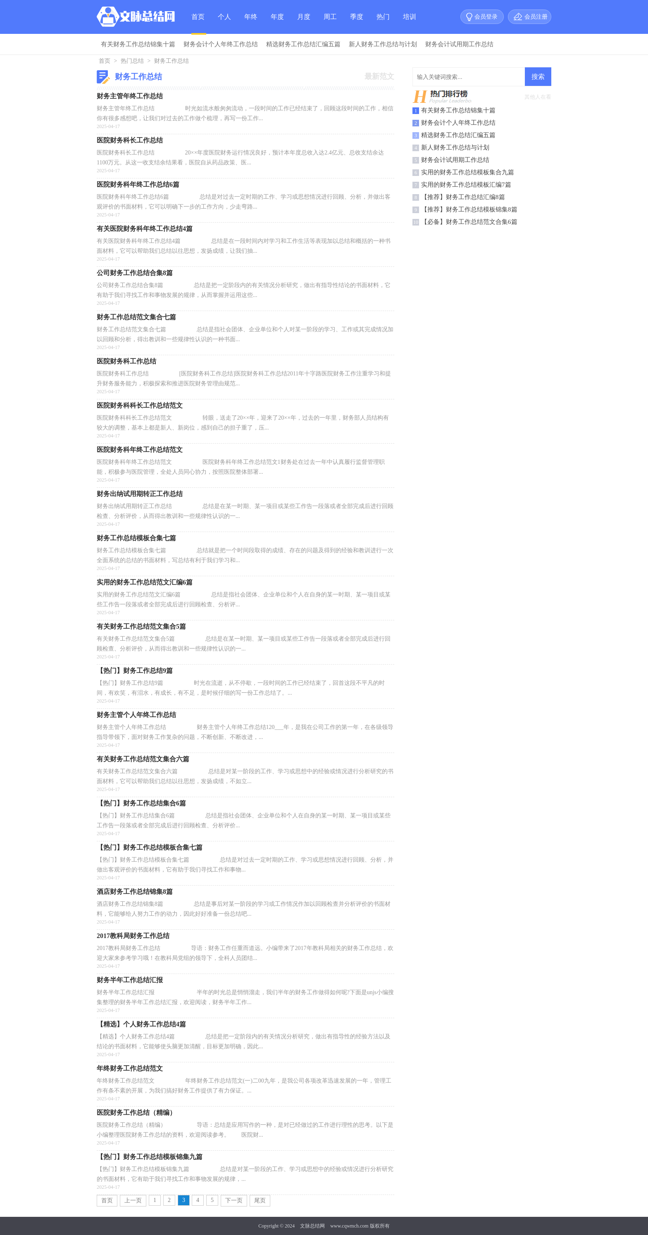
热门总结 (383, 23)
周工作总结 (330, 23)
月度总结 (303, 23)
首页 (198, 16)
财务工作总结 (171, 61)
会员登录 (486, 17)
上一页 (133, 1200)
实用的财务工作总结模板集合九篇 (467, 172)
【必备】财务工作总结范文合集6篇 (469, 221)
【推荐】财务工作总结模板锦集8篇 (469, 209)
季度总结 (356, 23)
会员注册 (536, 17)
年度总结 (277, 23)
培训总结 (409, 23)
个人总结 (224, 23)
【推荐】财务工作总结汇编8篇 (463, 197)
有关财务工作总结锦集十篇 (138, 44)
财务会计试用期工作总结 (459, 44)
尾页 (260, 1200)
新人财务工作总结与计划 (383, 44)
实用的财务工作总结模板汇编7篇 (466, 184)
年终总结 (250, 23)
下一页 (234, 1200)
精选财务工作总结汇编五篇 (303, 44)
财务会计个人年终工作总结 (220, 44)
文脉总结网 (312, 1226)
